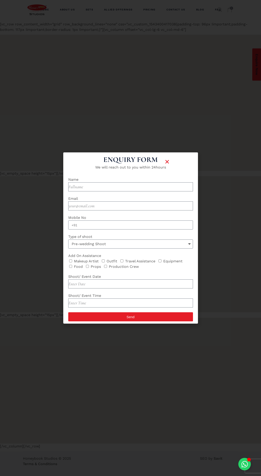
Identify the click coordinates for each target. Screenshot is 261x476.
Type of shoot (80, 236)
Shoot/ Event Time (84, 295)
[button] (167, 161)
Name (73, 179)
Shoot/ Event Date (84, 276)
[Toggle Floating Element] (244, 464)
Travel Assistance (140, 261)
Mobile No (77, 217)
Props (96, 266)
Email (73, 198)
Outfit (112, 261)
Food (78, 266)
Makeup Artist (86, 261)
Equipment (173, 261)
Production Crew (124, 266)
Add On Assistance (84, 256)
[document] (130, 238)
